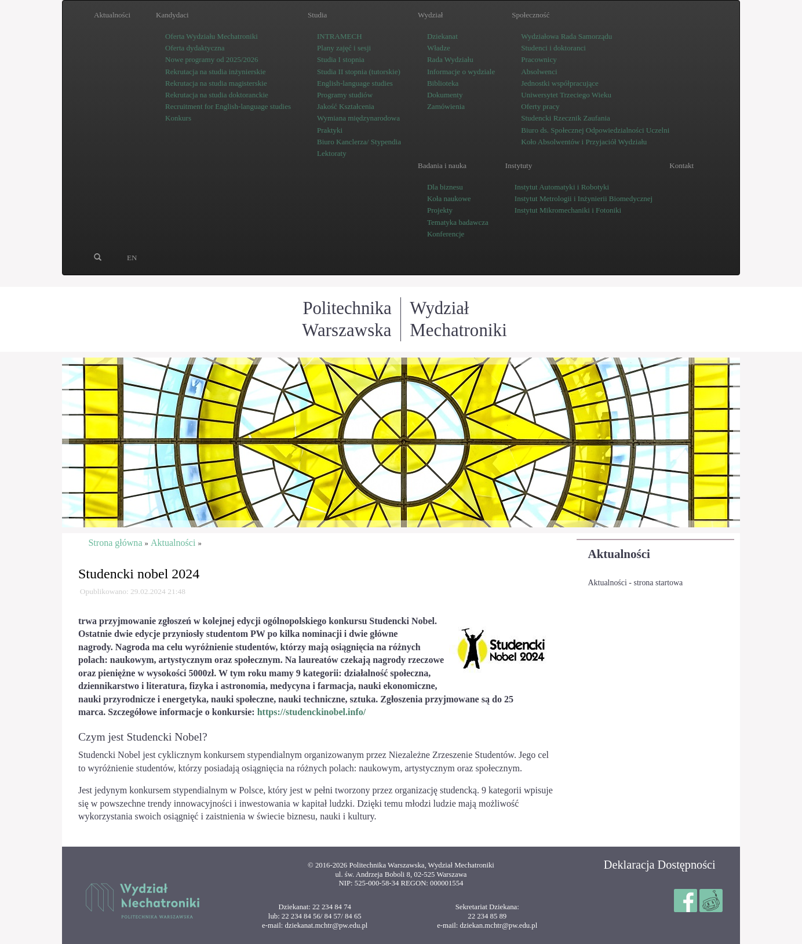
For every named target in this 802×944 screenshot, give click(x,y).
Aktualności (619, 554)
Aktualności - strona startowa (635, 582)
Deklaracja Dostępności (660, 864)
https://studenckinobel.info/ (311, 712)
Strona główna (115, 543)
